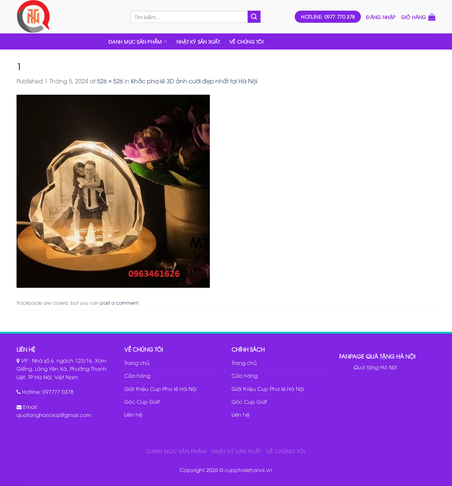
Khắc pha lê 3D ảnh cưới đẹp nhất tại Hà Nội (194, 81)
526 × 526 (110, 81)
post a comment (119, 302)
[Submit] (254, 17)
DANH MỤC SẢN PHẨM (137, 41)
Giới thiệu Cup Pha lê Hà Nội (160, 388)
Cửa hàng (137, 375)
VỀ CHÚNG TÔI (246, 41)
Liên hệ (133, 414)
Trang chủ (137, 362)
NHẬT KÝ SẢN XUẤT (198, 41)
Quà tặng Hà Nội (375, 366)
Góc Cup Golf (141, 401)
